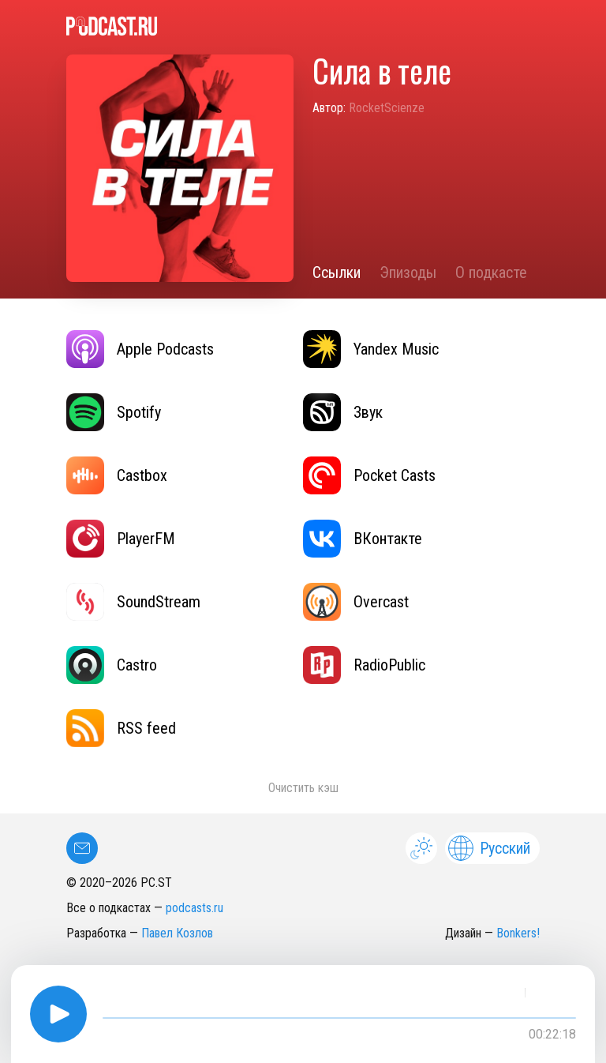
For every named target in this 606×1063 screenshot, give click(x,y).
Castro (111, 665)
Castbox (116, 475)
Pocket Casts (369, 475)
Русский (489, 848)
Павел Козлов (177, 933)
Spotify (113, 412)
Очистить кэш (303, 787)
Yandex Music (371, 349)
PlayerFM (120, 539)
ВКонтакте (362, 539)
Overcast (356, 602)
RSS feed (121, 728)
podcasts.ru (194, 907)
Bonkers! (518, 933)
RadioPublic (364, 665)
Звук (343, 412)
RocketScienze (387, 107)
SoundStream (133, 602)
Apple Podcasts (140, 349)
